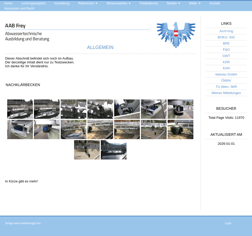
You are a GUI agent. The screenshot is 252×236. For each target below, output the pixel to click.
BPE (226, 43)
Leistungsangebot (33, 3)
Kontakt (215, 3)
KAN (226, 68)
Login (228, 223)
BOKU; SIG (226, 37)
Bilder (193, 3)
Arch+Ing (226, 31)
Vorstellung (61, 3)
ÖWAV (226, 80)
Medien (172, 3)
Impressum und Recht (19, 8)
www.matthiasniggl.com (27, 223)
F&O (226, 50)
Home (8, 3)
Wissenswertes (116, 3)
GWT (226, 56)
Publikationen (149, 3)
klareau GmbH (226, 74)
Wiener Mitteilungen (226, 93)
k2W (226, 62)
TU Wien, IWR (226, 87)
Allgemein (100, 47)
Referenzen (86, 3)
